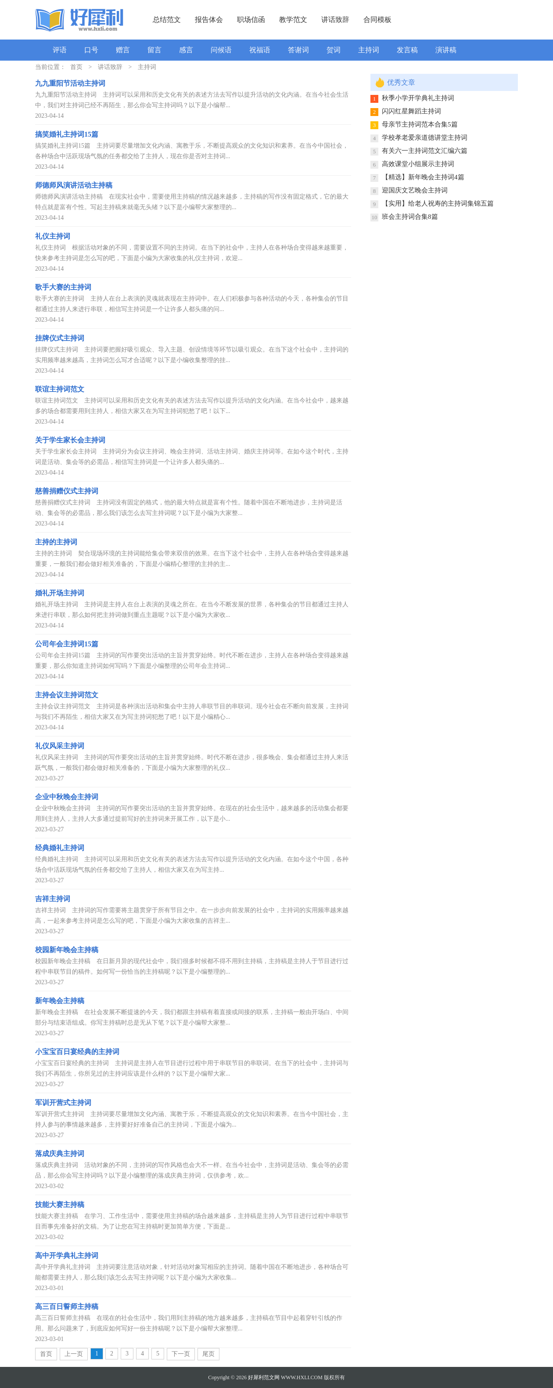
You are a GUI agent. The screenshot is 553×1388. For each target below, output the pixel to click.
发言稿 (407, 50)
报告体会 (209, 19)
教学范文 (293, 19)
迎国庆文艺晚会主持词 (415, 190)
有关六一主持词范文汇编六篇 (424, 150)
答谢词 (298, 50)
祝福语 (259, 50)
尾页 (208, 1354)
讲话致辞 (335, 19)
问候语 (221, 50)
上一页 (74, 1354)
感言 (186, 50)
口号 (91, 50)
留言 (154, 50)
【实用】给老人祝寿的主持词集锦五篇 (438, 203)
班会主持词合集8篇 (410, 216)
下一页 (181, 1354)
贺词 (334, 50)
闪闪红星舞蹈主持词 (411, 111)
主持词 (368, 50)
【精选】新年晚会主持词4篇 (423, 177)
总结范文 (167, 19)
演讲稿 (445, 50)
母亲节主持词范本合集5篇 (420, 124)
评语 (60, 50)
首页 (76, 67)
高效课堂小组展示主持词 (418, 163)
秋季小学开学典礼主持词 (418, 97)
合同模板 (377, 19)
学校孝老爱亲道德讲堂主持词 (424, 137)
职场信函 (251, 19)
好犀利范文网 (264, 1377)
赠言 (123, 50)
